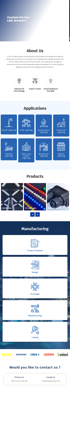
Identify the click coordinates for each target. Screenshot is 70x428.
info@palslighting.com (50, 381)
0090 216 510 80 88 (19, 381)
